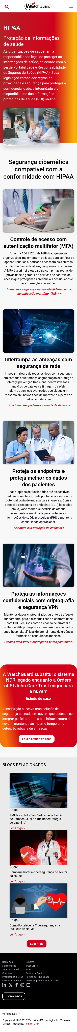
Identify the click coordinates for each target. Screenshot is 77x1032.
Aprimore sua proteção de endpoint (38, 528)
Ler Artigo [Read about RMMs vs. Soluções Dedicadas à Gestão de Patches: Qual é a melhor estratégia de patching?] (16, 828)
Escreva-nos (14, 996)
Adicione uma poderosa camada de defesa (37, 405)
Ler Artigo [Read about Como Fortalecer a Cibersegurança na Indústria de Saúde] (16, 934)
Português (11, 1014)
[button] (71, 6)
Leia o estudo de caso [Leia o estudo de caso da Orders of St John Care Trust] (36, 739)
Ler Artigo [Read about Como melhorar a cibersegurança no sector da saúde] (16, 881)
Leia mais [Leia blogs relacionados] (36, 943)
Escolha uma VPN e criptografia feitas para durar (37, 642)
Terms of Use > (31, 1023)
